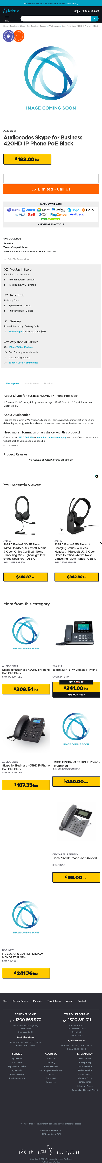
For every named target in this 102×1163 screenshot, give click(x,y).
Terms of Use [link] (85, 1058)
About (69, 1001)
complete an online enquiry (51, 437)
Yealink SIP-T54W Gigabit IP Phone (74, 669)
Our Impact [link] (51, 1078)
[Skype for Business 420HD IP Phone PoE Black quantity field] (51, 178)
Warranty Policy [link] (85, 1078)
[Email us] (79, 1152)
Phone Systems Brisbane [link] (51, 1070)
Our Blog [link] (51, 1062)
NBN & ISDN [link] (85, 1082)
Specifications (31, 383)
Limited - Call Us (51, 189)
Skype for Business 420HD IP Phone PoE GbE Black (26, 671)
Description (12, 383)
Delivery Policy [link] (85, 1070)
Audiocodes (9, 131)
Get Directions (25, 1037)
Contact (82, 1001)
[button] (16, 259)
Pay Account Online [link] (17, 1066)
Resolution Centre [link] (17, 1078)
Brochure (49, 383)
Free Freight (15, 331)
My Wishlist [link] (17, 1070)
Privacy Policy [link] (85, 1062)
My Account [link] (17, 1058)
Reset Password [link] (17, 1074)
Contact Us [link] (51, 1082)
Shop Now (72, 3)
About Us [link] (51, 1058)
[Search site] (95, 18)
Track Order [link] (17, 1062)
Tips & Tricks (54, 1001)
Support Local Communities (23, 363)
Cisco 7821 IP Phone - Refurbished (74, 858)
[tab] (12, 383)
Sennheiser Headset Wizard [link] (85, 1090)
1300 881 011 (76, 1019)
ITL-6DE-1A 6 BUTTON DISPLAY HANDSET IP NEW (23, 956)
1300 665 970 (26, 437)
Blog (5, 1001)
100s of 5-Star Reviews (21, 347)
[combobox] (56, 18)
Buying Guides (20, 1001)
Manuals (37, 1001)
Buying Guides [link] (51, 1066)
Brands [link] (51, 1074)
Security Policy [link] (85, 1066)
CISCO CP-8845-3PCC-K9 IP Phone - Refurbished (76, 764)
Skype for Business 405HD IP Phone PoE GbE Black (26, 767)
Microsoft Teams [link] (85, 1086)
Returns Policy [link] (85, 1074)
